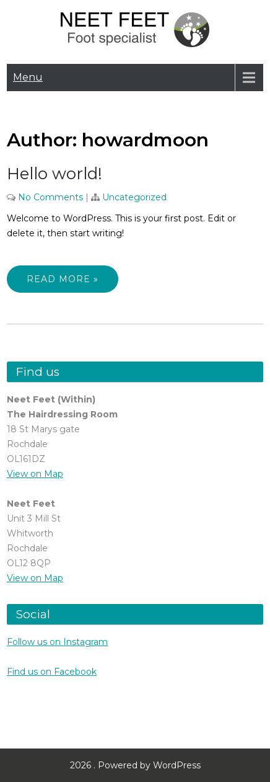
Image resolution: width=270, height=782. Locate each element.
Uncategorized (134, 197)
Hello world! (54, 174)
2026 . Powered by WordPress (135, 765)
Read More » (62, 279)
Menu (28, 77)
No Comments (50, 197)
